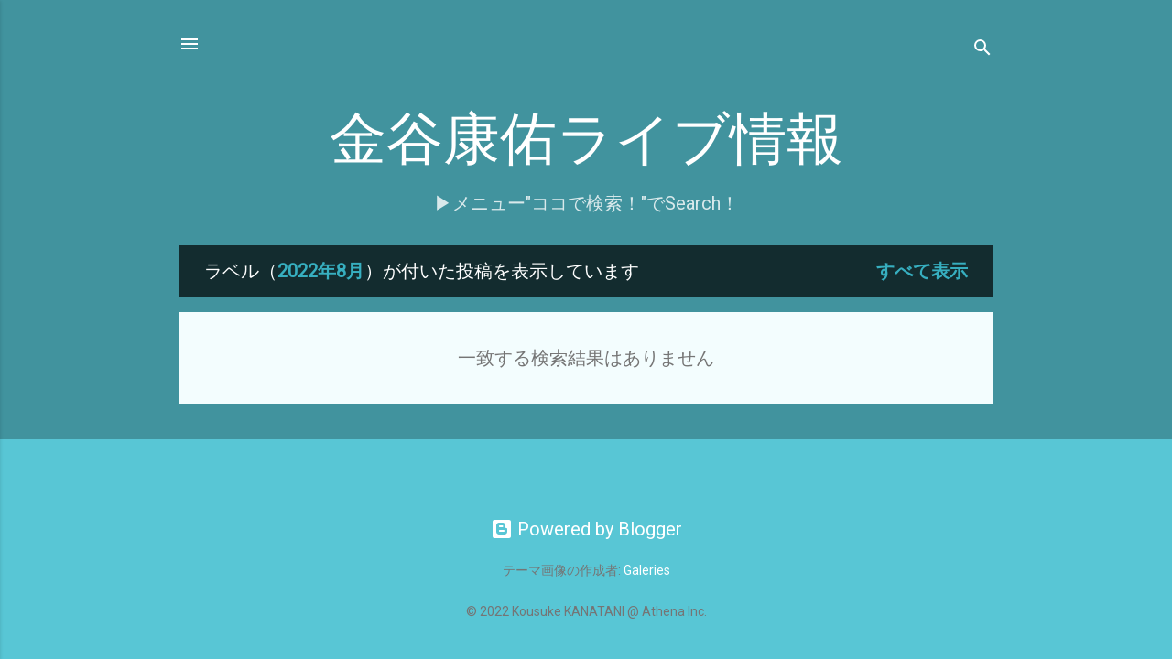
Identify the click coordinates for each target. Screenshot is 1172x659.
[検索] (982, 50)
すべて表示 (922, 271)
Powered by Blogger (586, 529)
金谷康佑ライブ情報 (586, 140)
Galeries (647, 570)
